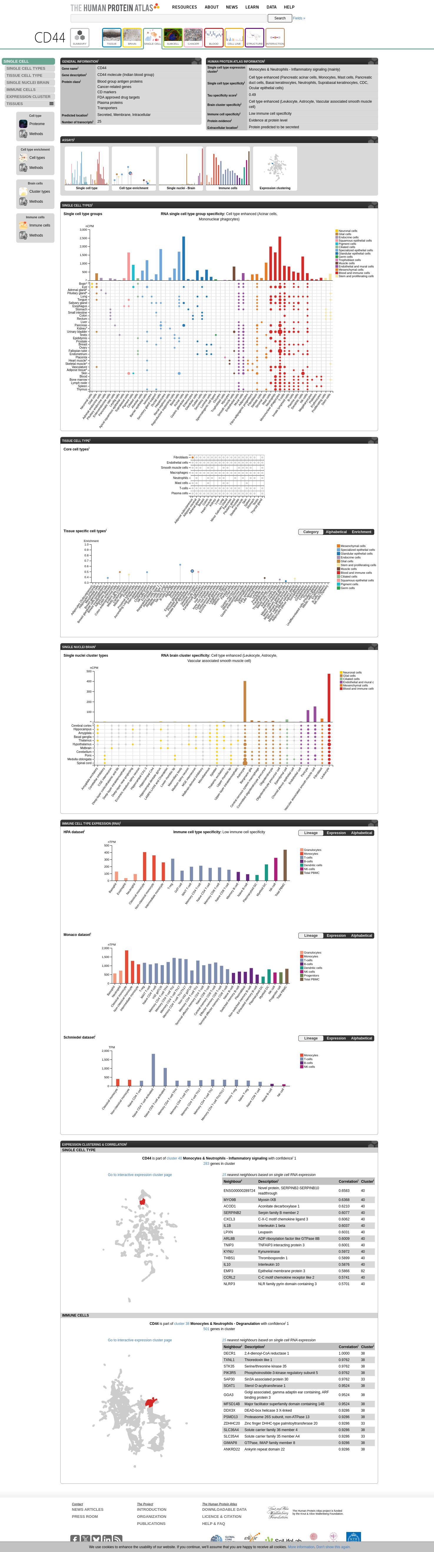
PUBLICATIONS (151, 1523)
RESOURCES (184, 7)
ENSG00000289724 (239, 1191)
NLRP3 (229, 1284)
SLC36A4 (231, 1430)
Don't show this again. (333, 1547)
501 (206, 1329)
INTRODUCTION (152, 1509)
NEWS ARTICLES (88, 1509)
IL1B (227, 1226)
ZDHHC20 (232, 1423)
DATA (272, 7)
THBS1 (229, 1258)
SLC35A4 (231, 1436)
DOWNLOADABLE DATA (224, 1509)
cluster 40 (174, 1158)
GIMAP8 (230, 1443)
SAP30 (229, 1379)
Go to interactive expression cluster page (140, 1175)
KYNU (228, 1252)
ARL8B (229, 1239)
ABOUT (212, 7)
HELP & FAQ (213, 1523)
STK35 (229, 1366)
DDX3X (229, 1410)
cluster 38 (181, 1324)
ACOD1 (230, 1206)
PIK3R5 (230, 1373)
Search (280, 18)
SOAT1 (229, 1386)
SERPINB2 (232, 1213)
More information (301, 1547)
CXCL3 (229, 1219)
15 (224, 1175)
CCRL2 (229, 1277)
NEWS (232, 7)
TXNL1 (229, 1360)
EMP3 (228, 1271)
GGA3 (228, 1395)
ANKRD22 (232, 1449)
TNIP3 (229, 1245)
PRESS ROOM (85, 1516)
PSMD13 (231, 1417)
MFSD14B (232, 1404)
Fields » (299, 18)
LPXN (228, 1232)
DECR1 (230, 1353)
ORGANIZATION (151, 1516)
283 (206, 1164)
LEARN (252, 7)
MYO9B (230, 1200)
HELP (289, 7)
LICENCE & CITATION (221, 1516)
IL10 (227, 1264)
